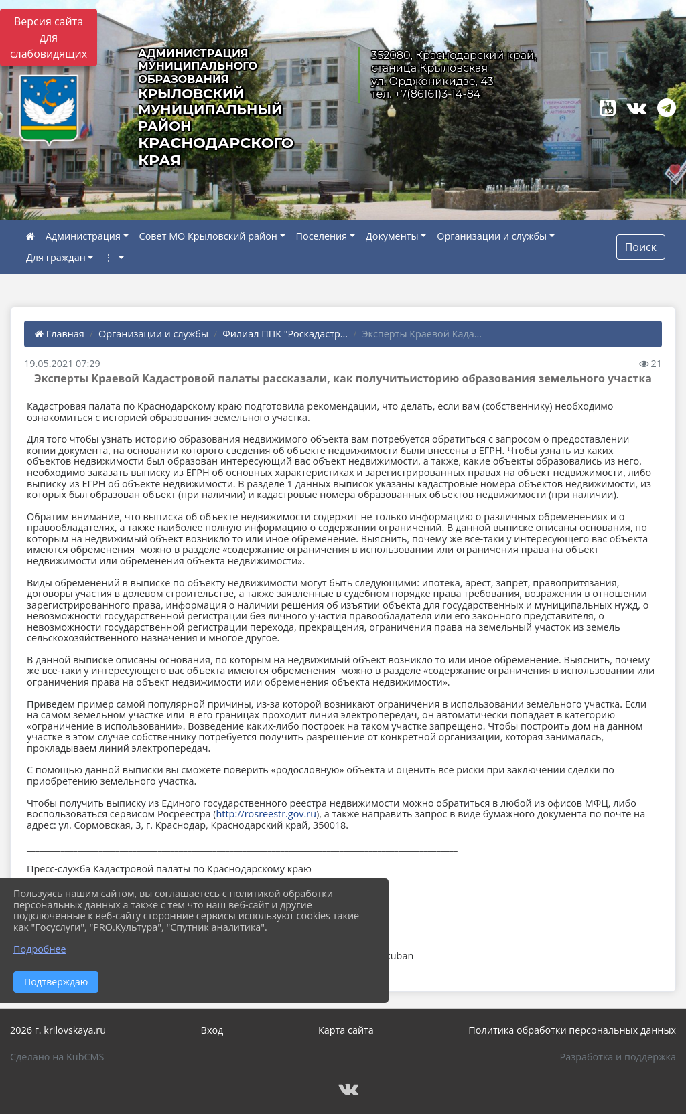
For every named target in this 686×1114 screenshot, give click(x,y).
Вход (212, 1030)
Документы (392, 236)
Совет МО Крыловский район (208, 236)
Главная (59, 333)
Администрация (83, 236)
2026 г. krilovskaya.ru (58, 1030)
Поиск (641, 247)
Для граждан (56, 257)
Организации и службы (492, 236)
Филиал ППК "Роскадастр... (285, 333)
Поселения (322, 236)
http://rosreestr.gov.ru (266, 813)
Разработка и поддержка (618, 1056)
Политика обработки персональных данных (572, 1030)
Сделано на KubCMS (57, 1056)
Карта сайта (346, 1030)
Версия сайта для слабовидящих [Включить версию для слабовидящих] (48, 37)
